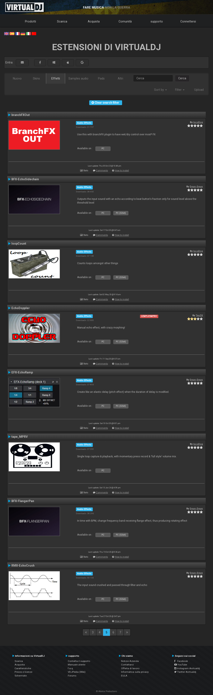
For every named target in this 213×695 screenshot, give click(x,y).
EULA (124, 675)
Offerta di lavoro (130, 668)
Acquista (94, 21)
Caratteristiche (23, 668)
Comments (102, 170)
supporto (157, 21)
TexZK (199, 315)
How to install (122, 170)
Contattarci (127, 664)
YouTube (180, 664)
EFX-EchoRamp (22, 372)
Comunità (125, 21)
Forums (72, 675)
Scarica (62, 21)
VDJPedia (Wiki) (76, 671)
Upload (199, 89)
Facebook (181, 661)
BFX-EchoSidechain (25, 179)
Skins (36, 78)
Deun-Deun (196, 186)
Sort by (160, 89)
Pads (101, 78)
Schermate (21, 675)
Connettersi (188, 21)
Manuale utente (76, 664)
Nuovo (17, 78)
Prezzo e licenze (23, 671)
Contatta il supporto (79, 661)
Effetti (55, 78)
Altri (120, 78)
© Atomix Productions (106, 691)
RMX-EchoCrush (23, 565)
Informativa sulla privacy (135, 671)
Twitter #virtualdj (185, 671)
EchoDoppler (20, 308)
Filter (180, 89)
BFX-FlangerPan (22, 501)
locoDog (198, 122)
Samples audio (78, 78)
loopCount (18, 243)
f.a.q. (70, 668)
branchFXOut (20, 115)
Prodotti (30, 21)
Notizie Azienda (130, 661)
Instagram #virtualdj (187, 668)
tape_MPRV (19, 436)
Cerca (182, 78)
